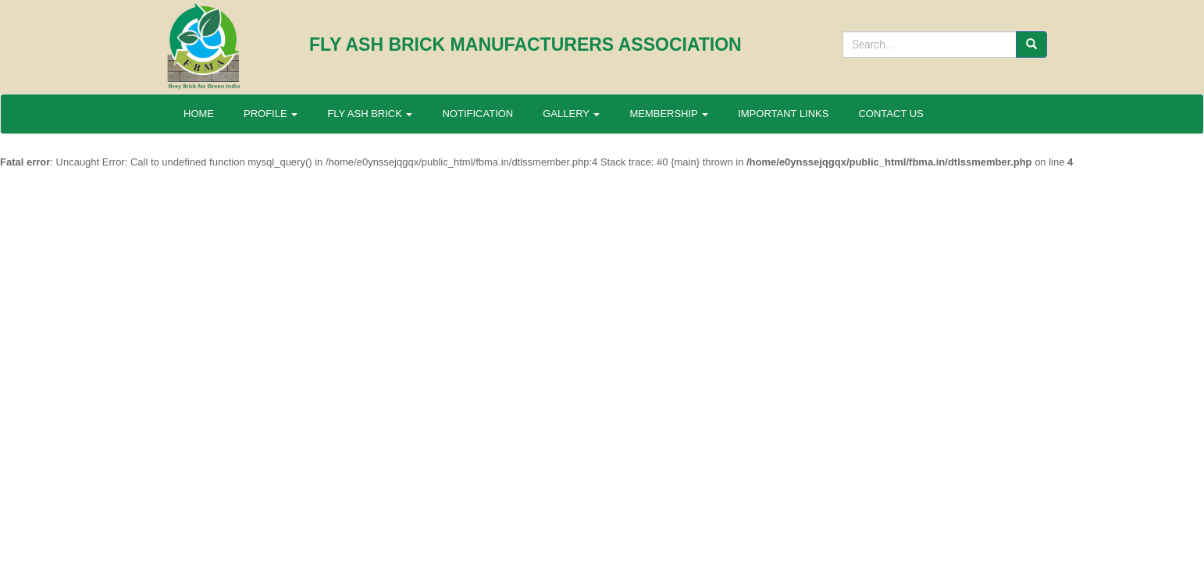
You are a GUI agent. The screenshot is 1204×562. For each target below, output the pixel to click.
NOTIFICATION (477, 113)
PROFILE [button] (270, 113)
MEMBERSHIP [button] (668, 113)
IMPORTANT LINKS (783, 113)
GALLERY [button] (571, 113)
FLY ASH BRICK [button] (369, 113)
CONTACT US (890, 113)
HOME (198, 113)
